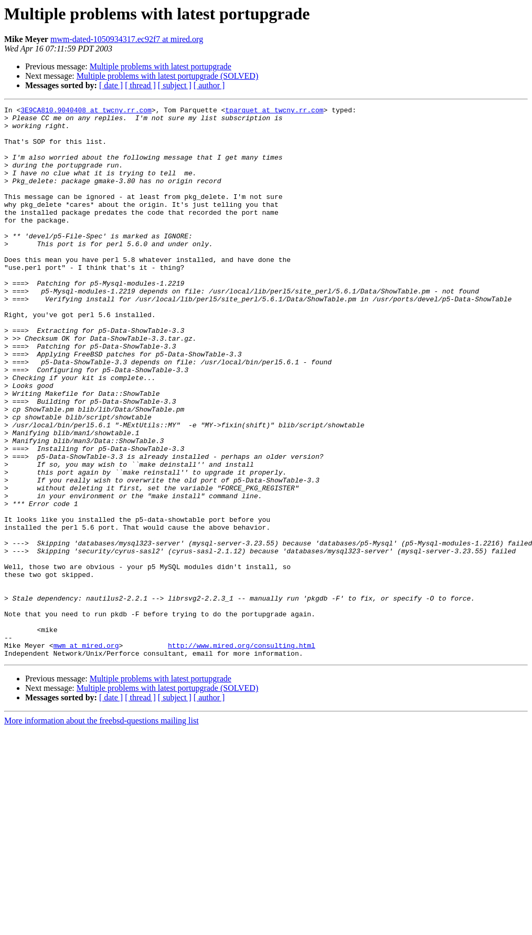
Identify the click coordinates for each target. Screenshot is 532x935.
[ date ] (111, 85)
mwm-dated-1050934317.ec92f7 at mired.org (126, 39)
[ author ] (209, 85)
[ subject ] (174, 85)
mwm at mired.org (86, 754)
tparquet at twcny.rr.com (274, 111)
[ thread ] (140, 85)
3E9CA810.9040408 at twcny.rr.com (86, 111)
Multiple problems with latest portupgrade (160, 66)
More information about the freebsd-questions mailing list (101, 830)
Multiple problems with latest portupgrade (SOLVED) (167, 75)
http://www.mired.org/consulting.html (241, 754)
